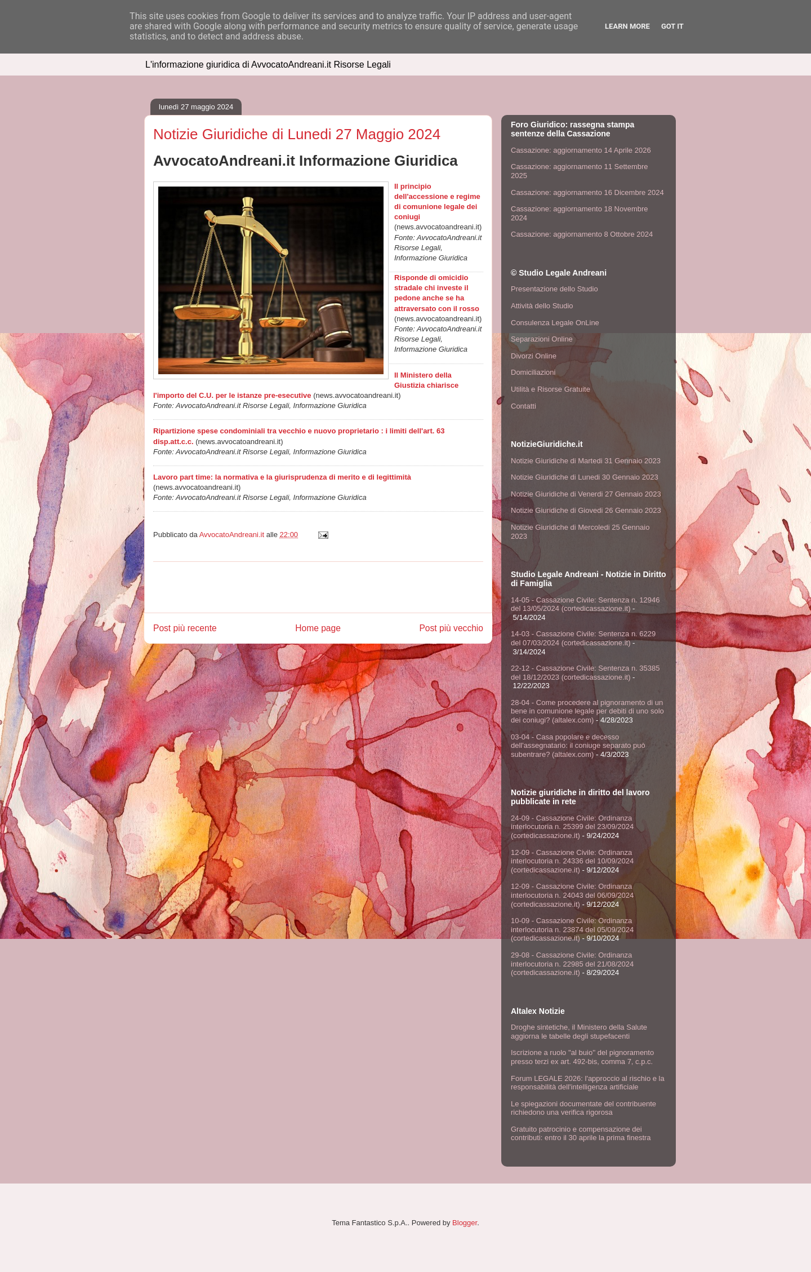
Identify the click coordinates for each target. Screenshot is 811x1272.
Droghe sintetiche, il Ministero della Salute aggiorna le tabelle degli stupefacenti (579, 1031)
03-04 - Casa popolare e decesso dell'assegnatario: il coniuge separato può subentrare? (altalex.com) (578, 746)
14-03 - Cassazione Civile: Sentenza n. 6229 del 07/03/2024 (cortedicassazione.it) (583, 638)
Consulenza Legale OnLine (555, 322)
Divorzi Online (533, 356)
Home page (318, 628)
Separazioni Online (542, 339)
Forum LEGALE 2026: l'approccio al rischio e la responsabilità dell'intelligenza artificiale (588, 1083)
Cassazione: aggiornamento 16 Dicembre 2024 (587, 192)
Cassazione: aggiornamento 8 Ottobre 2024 (582, 234)
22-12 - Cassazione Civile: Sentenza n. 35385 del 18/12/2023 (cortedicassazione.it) (585, 672)
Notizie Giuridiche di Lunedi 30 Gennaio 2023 (584, 477)
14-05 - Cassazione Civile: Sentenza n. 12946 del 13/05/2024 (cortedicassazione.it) (585, 604)
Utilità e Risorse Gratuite (550, 389)
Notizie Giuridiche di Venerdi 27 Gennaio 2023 (586, 494)
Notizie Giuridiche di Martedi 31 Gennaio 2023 (586, 460)
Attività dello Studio (542, 306)
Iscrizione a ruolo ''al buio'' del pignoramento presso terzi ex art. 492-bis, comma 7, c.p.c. (582, 1057)
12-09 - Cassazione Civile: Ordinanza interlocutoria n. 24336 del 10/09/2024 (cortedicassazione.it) (572, 861)
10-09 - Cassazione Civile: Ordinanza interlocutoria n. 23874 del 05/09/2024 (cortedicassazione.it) (572, 929)
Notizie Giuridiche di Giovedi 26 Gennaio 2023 (586, 510)
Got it (672, 26)
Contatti (523, 406)
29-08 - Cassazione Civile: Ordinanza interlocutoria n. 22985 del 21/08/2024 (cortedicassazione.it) (572, 964)
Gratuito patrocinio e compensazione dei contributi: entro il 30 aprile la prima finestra (581, 1133)
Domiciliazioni (533, 372)
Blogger (464, 1222)
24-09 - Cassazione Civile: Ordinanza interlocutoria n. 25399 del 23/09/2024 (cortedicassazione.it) (572, 827)
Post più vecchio (451, 628)
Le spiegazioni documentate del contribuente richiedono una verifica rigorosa (583, 1108)
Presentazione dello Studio (554, 289)
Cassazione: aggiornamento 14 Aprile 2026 (581, 150)
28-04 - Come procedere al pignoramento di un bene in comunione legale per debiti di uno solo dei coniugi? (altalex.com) (587, 711)
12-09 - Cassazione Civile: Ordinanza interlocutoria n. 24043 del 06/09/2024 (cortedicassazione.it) (572, 895)
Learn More (627, 26)
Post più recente (185, 628)
